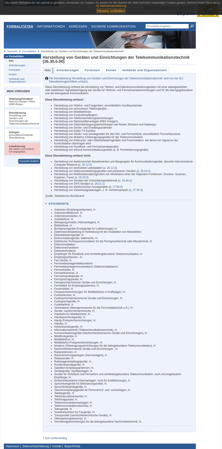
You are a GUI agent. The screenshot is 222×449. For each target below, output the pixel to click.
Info (11, 60)
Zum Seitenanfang (56, 438)
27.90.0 (117, 186)
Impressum (12, 446)
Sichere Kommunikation (113, 26)
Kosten (13, 74)
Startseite (12, 51)
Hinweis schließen (111, 11)
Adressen (78, 26)
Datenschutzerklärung (36, 446)
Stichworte (58, 203)
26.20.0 (144, 171)
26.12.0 (86, 164)
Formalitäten (20, 26)
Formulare (14, 69)
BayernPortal (72, 446)
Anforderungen (17, 65)
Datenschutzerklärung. (113, 5)
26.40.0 (126, 180)
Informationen (51, 26)
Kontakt (56, 446)
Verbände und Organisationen (17, 80)
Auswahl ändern (29, 161)
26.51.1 (99, 183)
